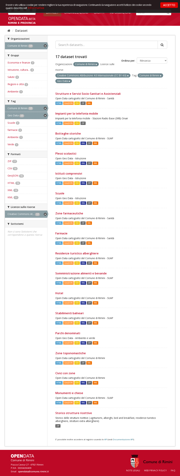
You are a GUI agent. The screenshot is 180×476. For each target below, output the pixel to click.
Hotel (59, 293)
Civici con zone (65, 373)
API (105, 439)
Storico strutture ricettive (73, 413)
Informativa (36, 7)
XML (89, 103)
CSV (77, 103)
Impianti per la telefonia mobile (76, 113)
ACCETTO (169, 5)
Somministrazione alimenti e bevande (81, 273)
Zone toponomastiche (70, 353)
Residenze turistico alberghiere (77, 253)
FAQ (173, 470)
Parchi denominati (67, 333)
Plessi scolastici (65, 153)
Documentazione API (123, 439)
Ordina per (127, 60)
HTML (59, 103)
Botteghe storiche (68, 133)
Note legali (133, 470)
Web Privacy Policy (155, 470)
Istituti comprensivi (68, 173)
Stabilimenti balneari (69, 313)
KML (83, 143)
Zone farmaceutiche (69, 213)
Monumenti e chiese (69, 393)
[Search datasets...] (106, 45)
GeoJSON (68, 103)
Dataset (21, 30)
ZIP (83, 103)
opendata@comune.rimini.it (33, 471)
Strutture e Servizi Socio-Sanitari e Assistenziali (88, 94)
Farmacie (61, 233)
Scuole (59, 193)
